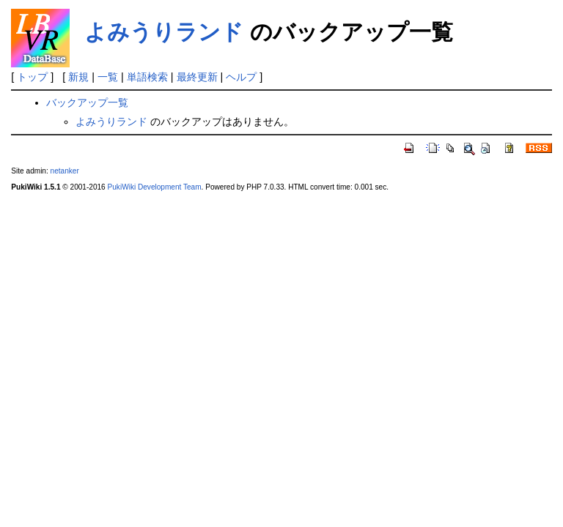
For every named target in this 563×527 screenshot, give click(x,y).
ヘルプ (241, 77)
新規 (78, 77)
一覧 (107, 77)
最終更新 (197, 77)
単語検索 (147, 77)
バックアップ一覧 (87, 102)
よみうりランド (163, 32)
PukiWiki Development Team (155, 187)
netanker (65, 171)
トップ (32, 77)
